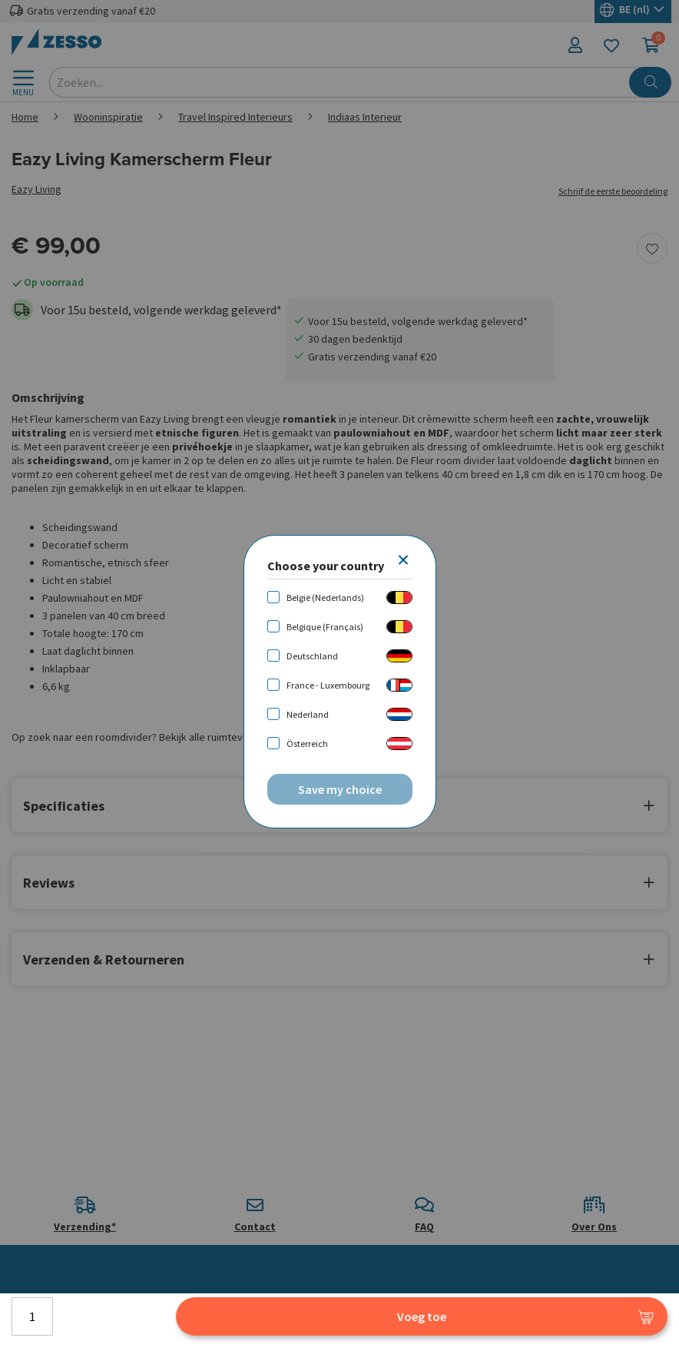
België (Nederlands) (325, 597)
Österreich (307, 743)
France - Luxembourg (328, 685)
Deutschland (312, 656)
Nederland (308, 714)
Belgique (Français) (325, 626)
